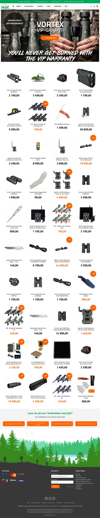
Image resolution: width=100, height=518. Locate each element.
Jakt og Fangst (28, 6)
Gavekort (78, 487)
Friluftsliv (40, 6)
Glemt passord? (69, 486)
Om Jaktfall (79, 485)
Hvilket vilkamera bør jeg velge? (86, 424)
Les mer (55, 512)
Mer (66, 6)
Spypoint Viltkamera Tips (82, 481)
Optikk (18, 6)
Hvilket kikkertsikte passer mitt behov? (62, 424)
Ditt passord (54, 479)
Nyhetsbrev (59, 502)
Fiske (48, 6)
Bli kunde (78, 475)
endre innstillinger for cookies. (65, 512)
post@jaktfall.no (54, 506)
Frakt (28, 502)
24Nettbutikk (53, 515)
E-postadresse (54, 474)
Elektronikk (57, 6)
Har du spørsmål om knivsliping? (14, 424)
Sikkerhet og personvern (48, 502)
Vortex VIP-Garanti (81, 477)
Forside (78, 474)
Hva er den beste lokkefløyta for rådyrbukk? (38, 424)
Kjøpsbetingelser (35, 502)
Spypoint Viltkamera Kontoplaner (85, 483)
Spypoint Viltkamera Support (83, 479)
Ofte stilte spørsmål (69, 502)
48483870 (46, 506)
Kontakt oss (79, 488)
